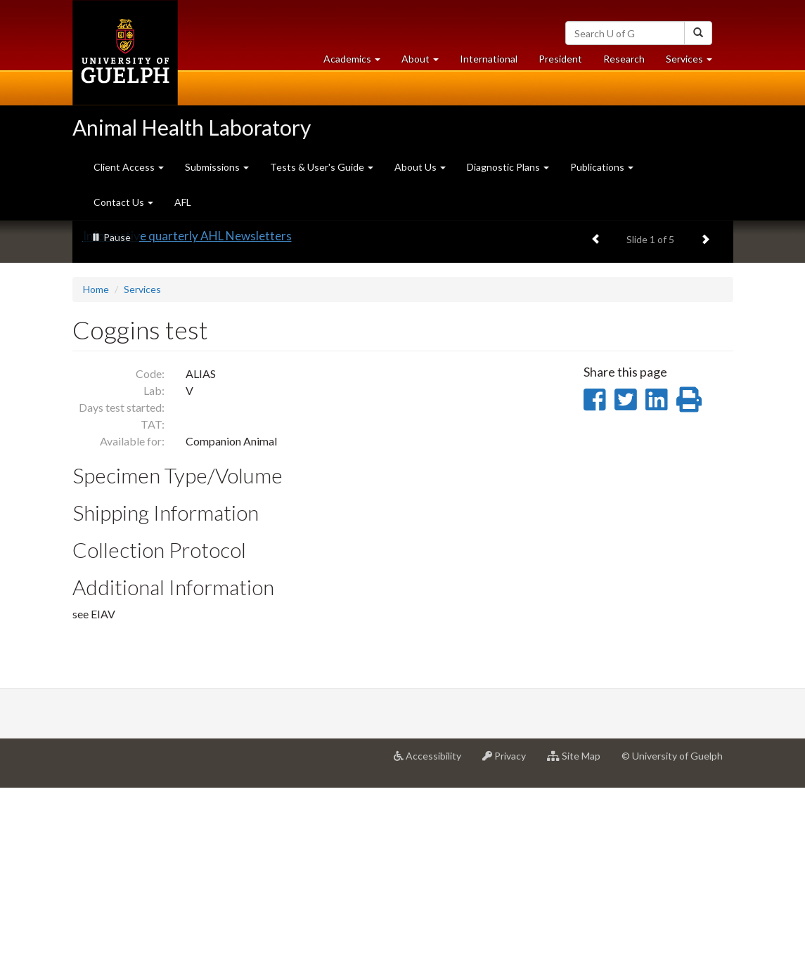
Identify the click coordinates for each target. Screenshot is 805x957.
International (488, 59)
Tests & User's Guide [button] (321, 167)
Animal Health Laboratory (191, 127)
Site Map (579, 929)
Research (629, 62)
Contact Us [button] (123, 202)
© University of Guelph (672, 924)
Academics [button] (357, 62)
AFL (182, 202)
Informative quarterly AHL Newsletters (187, 405)
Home (96, 458)
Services (142, 458)
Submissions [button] (217, 167)
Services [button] (694, 62)
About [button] (425, 62)
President (560, 59)
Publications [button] (601, 167)
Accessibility (433, 929)
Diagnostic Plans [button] (508, 167)
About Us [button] (420, 167)
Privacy (509, 929)
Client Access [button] (129, 167)
